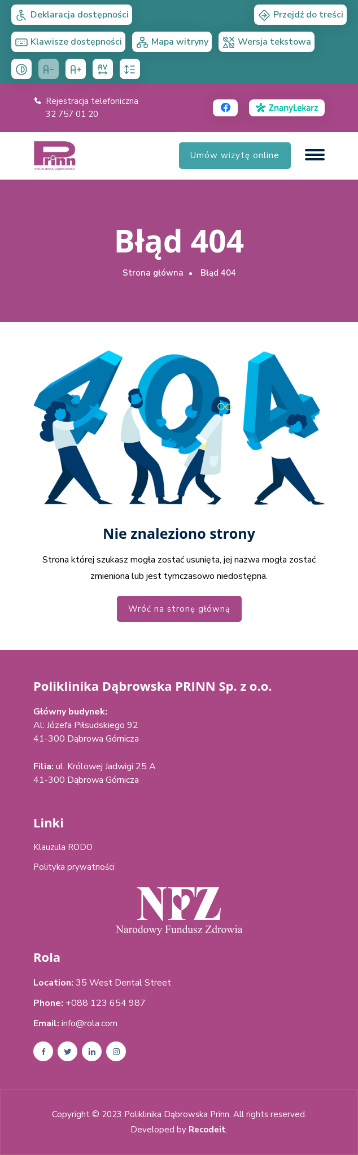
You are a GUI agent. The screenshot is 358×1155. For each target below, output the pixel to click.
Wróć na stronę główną (179, 608)
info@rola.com (89, 1023)
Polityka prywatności (74, 867)
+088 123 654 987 (106, 1003)
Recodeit (207, 1129)
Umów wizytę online (235, 155)
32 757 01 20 (72, 114)
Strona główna (153, 272)
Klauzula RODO (63, 847)
